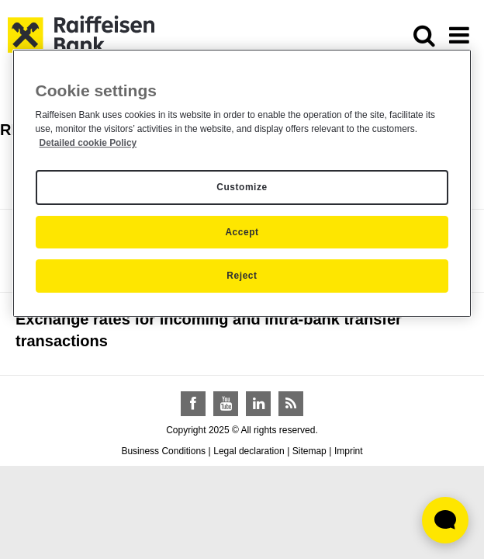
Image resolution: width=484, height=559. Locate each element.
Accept (241, 232)
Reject (241, 275)
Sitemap (309, 451)
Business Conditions (163, 451)
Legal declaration (248, 451)
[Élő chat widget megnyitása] (445, 520)
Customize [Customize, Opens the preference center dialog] (241, 187)
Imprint (348, 451)
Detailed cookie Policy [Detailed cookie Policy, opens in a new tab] (88, 142)
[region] (242, 183)
